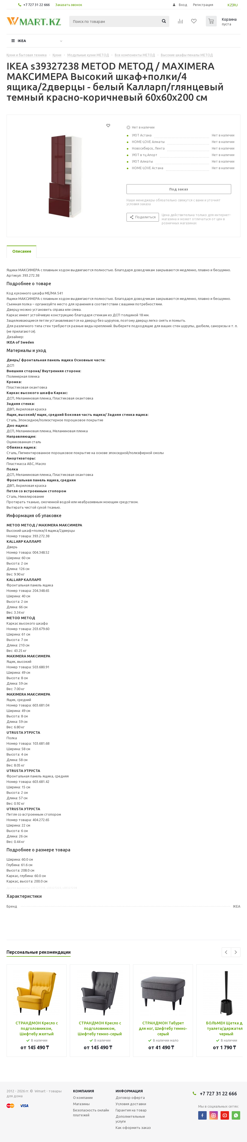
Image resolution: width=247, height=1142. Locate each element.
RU (235, 5)
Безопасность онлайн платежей (91, 1112)
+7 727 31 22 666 (36, 5)
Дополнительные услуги (130, 1118)
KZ (230, 5)
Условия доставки (131, 1104)
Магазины (81, 1104)
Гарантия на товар (131, 1110)
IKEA (22, 41)
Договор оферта (130, 1097)
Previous (226, 952)
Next (235, 952)
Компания (83, 1091)
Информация (129, 1091)
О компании (83, 1097)
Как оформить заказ (133, 1127)
